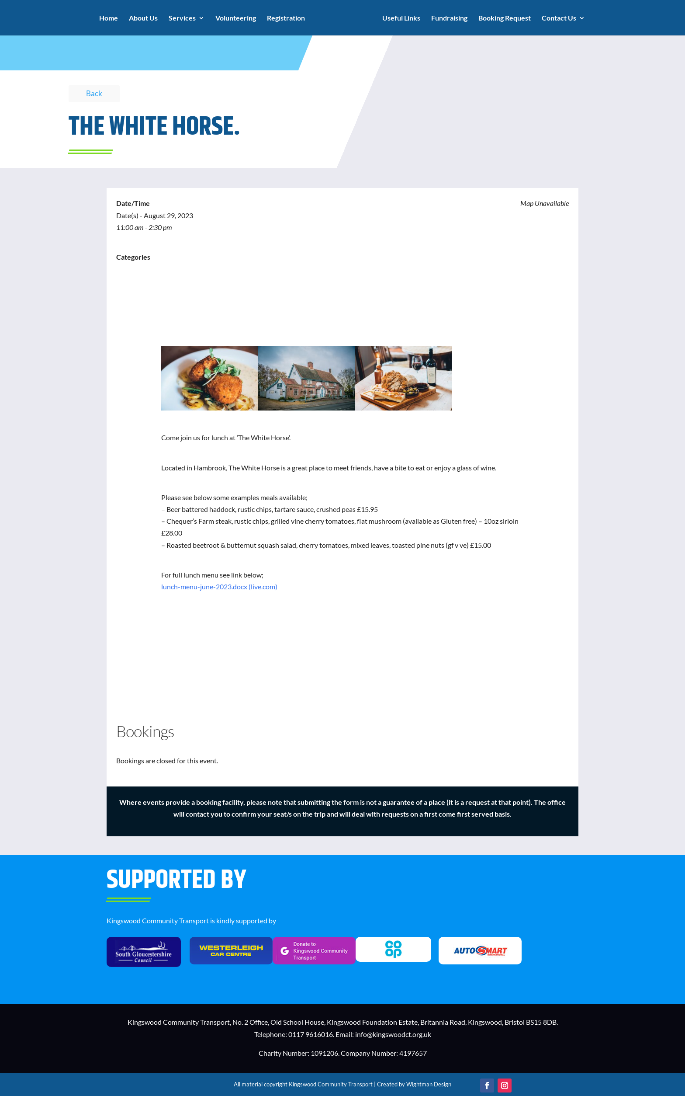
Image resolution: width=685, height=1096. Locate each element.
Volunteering (237, 18)
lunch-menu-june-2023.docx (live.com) (219, 586)
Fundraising (448, 18)
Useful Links (400, 18)
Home (109, 18)
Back (94, 93)
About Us (144, 18)
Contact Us (557, 18)
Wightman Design (428, 1084)
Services (183, 18)
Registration (287, 18)
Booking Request (503, 18)
